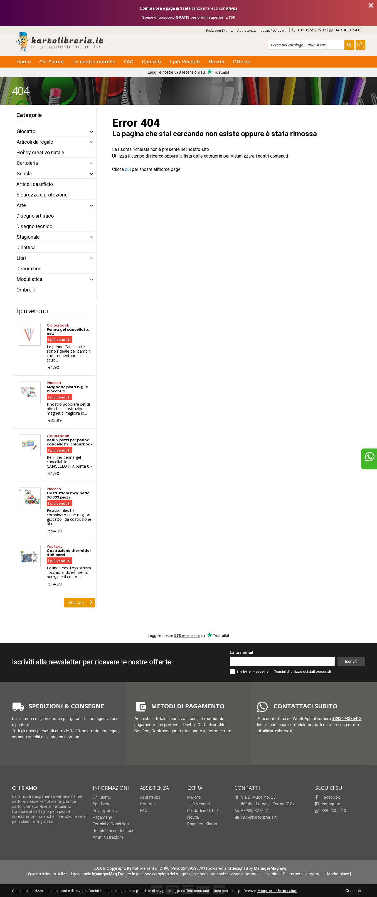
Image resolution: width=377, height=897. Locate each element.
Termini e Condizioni (111, 823)
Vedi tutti (80, 602)
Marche (194, 797)
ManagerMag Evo (270, 868)
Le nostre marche (93, 61)
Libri (21, 258)
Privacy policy (105, 810)
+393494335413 (346, 718)
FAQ (129, 61)
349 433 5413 (345, 30)
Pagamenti (102, 817)
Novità (216, 61)
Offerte (241, 61)
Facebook (327, 797)
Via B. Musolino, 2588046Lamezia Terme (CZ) (264, 800)
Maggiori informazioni (277, 891)
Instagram (327, 803)
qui (128, 169)
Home (23, 61)
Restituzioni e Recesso (114, 830)
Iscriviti (351, 661)
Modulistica (29, 279)
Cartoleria (27, 163)
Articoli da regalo (35, 142)
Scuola (24, 173)
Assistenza (246, 31)
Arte (21, 205)
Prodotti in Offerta (204, 810)
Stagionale (28, 237)
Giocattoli (27, 131)
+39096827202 (308, 30)
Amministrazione (108, 837)
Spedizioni (102, 803)
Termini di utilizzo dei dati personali (302, 671)
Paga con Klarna (219, 31)
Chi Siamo (51, 61)
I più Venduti (184, 61)
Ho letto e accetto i (251, 671)
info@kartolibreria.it (256, 817)
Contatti (151, 61)
